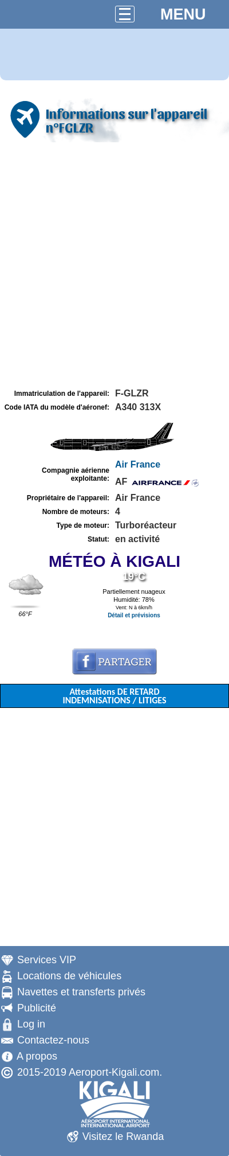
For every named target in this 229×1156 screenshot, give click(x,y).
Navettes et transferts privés (81, 992)
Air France (137, 464)
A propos (37, 1056)
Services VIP (46, 960)
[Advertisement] (114, 265)
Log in (31, 1024)
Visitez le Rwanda (123, 1136)
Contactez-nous (53, 1040)
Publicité (36, 1008)
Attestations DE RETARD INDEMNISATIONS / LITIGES (114, 696)
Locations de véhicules (69, 976)
